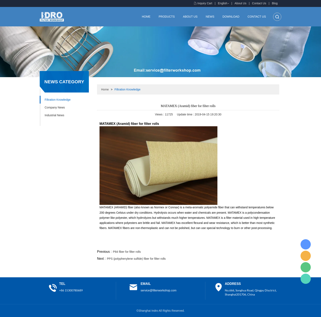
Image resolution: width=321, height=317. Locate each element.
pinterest (250, 244)
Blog (275, 3)
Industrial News (54, 115)
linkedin (272, 244)
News (210, 16)
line (217, 244)
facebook (206, 244)
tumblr (261, 244)
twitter (228, 244)
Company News (55, 107)
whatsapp (239, 244)
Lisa (306, 244)
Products (167, 16)
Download (231, 16)
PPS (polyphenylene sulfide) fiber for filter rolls (136, 258)
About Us (240, 3)
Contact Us (259, 3)
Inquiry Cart (204, 3)
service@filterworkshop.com (158, 290)
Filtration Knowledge (58, 99)
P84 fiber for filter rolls (127, 251)
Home (146, 16)
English (222, 3)
